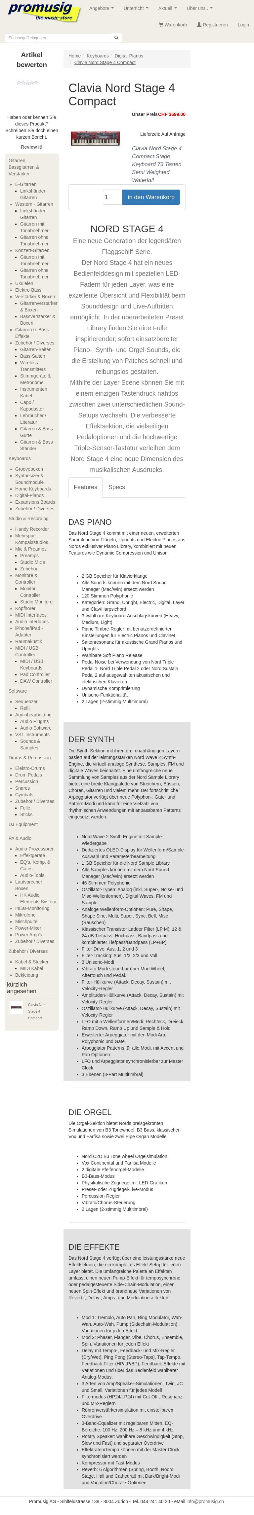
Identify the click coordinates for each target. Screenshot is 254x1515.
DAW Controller (36, 681)
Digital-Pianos (29, 495)
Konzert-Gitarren (32, 250)
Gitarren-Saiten (36, 349)
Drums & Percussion (30, 757)
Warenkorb (173, 24)
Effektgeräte (32, 855)
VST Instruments (32, 734)
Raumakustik (28, 641)
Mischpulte (26, 921)
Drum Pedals (28, 774)
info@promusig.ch (205, 1501)
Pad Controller (35, 674)
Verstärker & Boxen (35, 296)
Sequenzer (26, 701)
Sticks (26, 814)
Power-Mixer (28, 928)
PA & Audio (20, 838)
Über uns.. (201, 10)
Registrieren (212, 24)
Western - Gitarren (34, 204)
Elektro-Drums (30, 768)
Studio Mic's (32, 562)
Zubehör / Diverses (34, 508)
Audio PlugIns (34, 721)
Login (243, 24)
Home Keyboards (33, 488)
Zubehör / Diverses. (35, 342)
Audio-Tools (32, 875)
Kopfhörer (25, 608)
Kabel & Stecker (31, 961)
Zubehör (28, 568)
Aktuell (169, 10)
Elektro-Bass (28, 290)
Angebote (102, 10)
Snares (22, 788)
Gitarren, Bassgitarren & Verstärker (24, 167)
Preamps (29, 555)
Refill (25, 708)
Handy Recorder (32, 529)
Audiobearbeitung (33, 714)
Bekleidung (26, 975)
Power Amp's (28, 934)
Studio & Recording (29, 518)
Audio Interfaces (32, 621)
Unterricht (137, 10)
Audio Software (36, 728)
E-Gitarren (26, 184)
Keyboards (20, 458)
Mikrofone (25, 915)
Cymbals (24, 794)
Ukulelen (24, 283)
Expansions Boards (35, 502)
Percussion (26, 781)
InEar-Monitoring (32, 908)
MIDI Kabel (31, 968)
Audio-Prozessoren (35, 848)
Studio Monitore (36, 601)
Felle (25, 808)
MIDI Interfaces (31, 615)
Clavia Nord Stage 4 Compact (37, 1011)
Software (18, 691)
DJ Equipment (23, 824)
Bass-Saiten (32, 356)
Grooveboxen (29, 469)
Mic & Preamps (31, 549)
